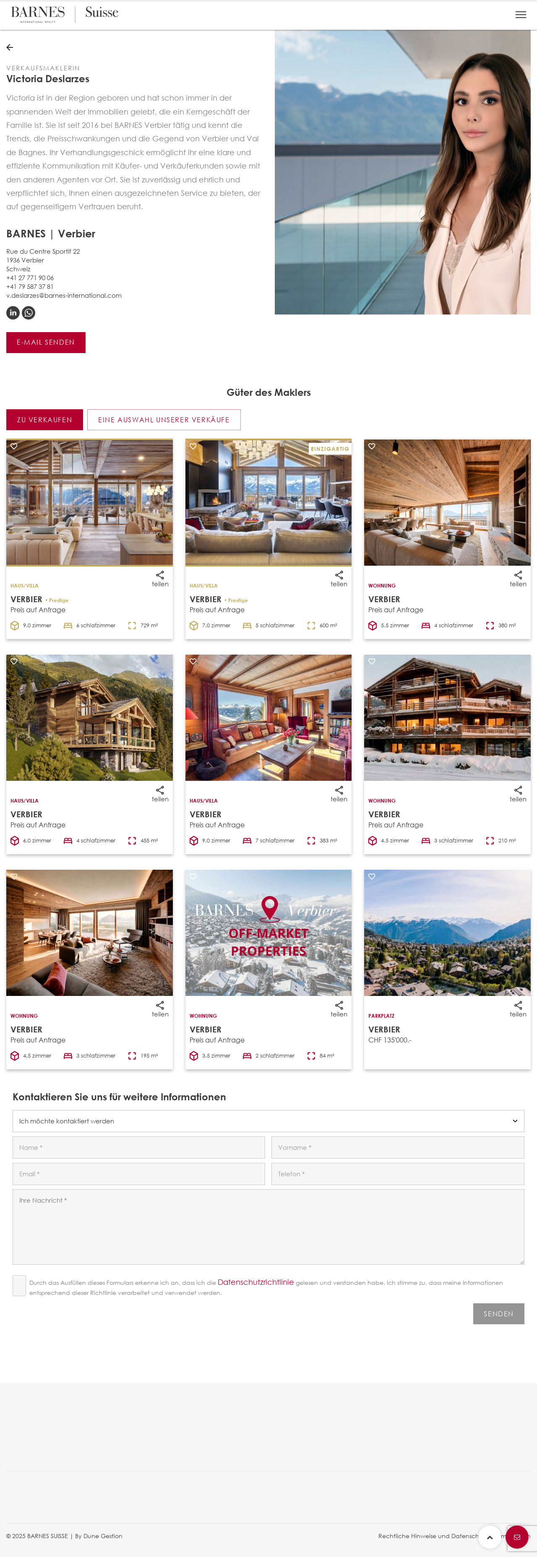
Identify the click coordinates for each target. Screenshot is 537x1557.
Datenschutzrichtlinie (256, 1282)
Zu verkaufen (44, 419)
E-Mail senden (46, 342)
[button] (521, 14)
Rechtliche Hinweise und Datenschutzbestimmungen (454, 1536)
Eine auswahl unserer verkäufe (163, 419)
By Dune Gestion (99, 1536)
